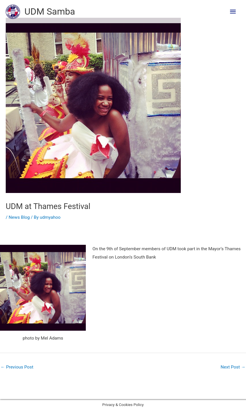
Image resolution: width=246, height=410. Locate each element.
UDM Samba (50, 11)
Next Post (233, 367)
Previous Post (17, 367)
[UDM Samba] (13, 12)
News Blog (19, 217)
